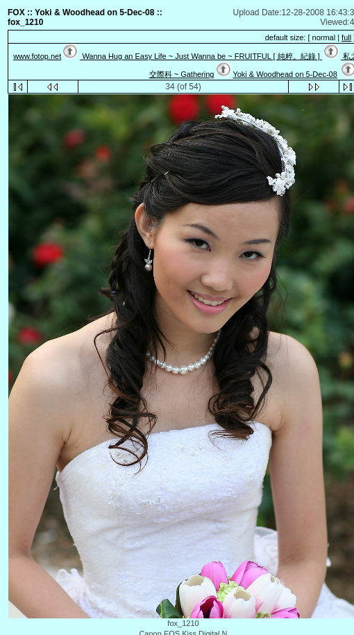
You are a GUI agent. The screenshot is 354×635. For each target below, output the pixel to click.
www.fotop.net (37, 56)
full (346, 37)
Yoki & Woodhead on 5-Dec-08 (285, 74)
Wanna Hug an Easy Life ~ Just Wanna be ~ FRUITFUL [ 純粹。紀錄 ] (200, 56)
